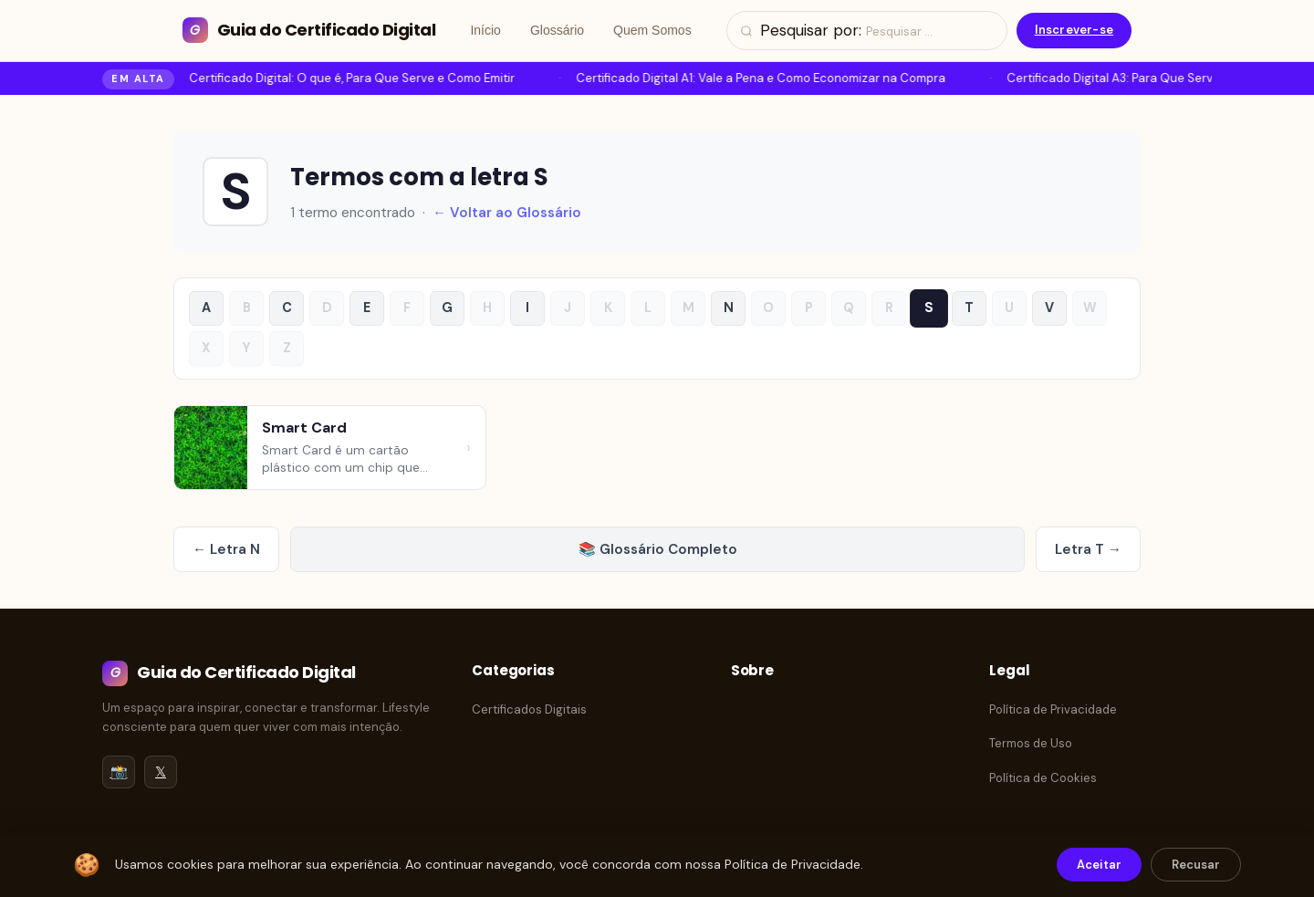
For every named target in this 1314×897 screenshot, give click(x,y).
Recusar (1196, 864)
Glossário (557, 30)
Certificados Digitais (529, 709)
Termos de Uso (1030, 743)
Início (485, 30)
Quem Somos (652, 30)
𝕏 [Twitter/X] (160, 772)
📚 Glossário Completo (658, 549)
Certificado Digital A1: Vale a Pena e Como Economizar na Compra (762, 78)
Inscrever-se (1074, 29)
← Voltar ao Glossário (507, 212)
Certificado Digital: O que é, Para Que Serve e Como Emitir (353, 78)
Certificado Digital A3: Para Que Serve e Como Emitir (1155, 78)
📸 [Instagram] (119, 772)
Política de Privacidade (1053, 709)
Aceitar (1099, 864)
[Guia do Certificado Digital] (309, 30)
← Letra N (226, 549)
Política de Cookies (1043, 778)
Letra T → (1088, 549)
